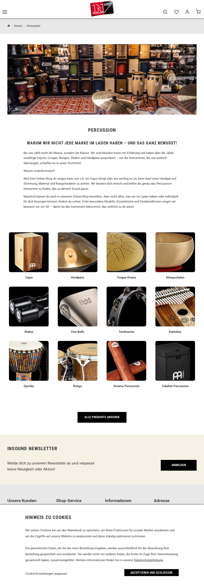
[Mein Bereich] (187, 12)
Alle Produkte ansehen (102, 417)
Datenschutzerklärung (148, 560)
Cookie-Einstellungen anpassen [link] (46, 573)
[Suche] (165, 12)
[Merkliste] (176, 12)
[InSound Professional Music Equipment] (8, 26)
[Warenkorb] (198, 12)
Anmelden (179, 465)
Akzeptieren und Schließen (151, 572)
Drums (18, 25)
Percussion (33, 25)
